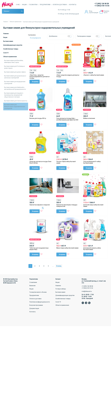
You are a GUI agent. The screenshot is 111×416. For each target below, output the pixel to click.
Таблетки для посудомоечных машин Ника (39, 248)
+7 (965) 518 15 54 (87, 288)
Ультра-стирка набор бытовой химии (66, 162)
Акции (24, 4)
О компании (33, 282)
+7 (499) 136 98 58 (102, 4)
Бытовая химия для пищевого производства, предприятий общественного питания (13, 95)
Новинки (6, 33)
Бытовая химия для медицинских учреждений (14, 82)
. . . (53, 266)
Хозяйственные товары (10, 49)
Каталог (6, 11)
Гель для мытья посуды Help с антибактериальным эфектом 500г (67, 119)
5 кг (35, 70)
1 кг (31, 70)
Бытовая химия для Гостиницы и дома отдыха (14, 67)
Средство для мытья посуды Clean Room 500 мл (40, 162)
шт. (85, 70)
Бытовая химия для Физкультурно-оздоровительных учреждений (14, 106)
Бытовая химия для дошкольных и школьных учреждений (15, 76)
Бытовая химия (8, 41)
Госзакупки (33, 4)
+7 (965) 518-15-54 (102, 6)
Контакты (72, 4)
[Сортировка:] (37, 38)
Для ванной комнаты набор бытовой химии (92, 248)
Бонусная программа (36, 305)
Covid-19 (58, 302)
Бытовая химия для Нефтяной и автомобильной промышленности (15, 88)
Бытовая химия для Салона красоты (15, 101)
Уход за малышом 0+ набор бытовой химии (92, 162)
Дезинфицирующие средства (12, 45)
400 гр (32, 243)
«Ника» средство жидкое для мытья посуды (67, 75)
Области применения (10, 56)
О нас (18, 4)
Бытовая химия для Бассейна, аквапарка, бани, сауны (13, 61)
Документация (34, 308)
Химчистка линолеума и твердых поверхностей (66, 205)
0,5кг (31, 113)
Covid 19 (5, 53)
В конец (58, 266)
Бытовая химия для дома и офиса (15, 72)
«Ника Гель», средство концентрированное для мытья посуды (39, 76)
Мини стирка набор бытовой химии (67, 248)
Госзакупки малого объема (38, 292)
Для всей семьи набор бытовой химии (93, 205)
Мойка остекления (89, 118)
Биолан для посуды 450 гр (38, 118)
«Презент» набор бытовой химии (93, 75)
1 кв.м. (86, 113)
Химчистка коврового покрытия (40, 205)
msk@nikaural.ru (87, 291)
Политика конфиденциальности (39, 302)
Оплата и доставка (60, 4)
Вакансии (32, 285)
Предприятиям (45, 4)
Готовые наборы (61, 289)
